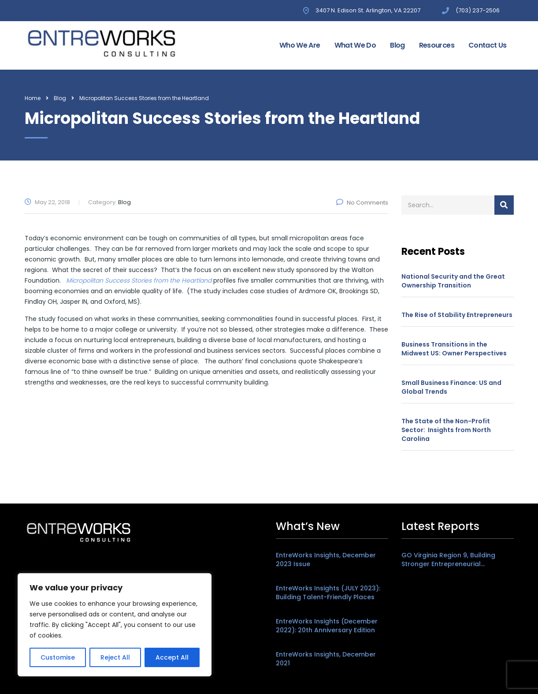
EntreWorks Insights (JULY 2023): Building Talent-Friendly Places (328, 592)
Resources (436, 45)
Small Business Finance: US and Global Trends (451, 387)
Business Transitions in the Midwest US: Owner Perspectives (454, 349)
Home (33, 98)
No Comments (362, 202)
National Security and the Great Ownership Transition (453, 281)
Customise (58, 657)
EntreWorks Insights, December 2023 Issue (326, 559)
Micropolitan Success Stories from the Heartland (138, 280)
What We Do (355, 45)
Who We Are (299, 45)
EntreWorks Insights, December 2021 (326, 659)
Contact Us (487, 45)
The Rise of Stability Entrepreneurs (456, 314)
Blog (397, 45)
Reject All (115, 657)
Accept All (172, 657)
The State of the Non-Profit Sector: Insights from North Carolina (446, 430)
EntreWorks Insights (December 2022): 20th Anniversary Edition (327, 625)
